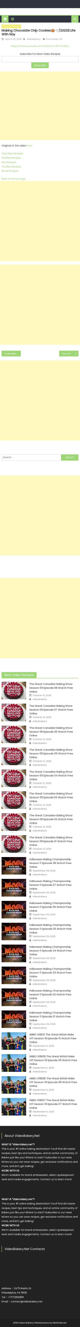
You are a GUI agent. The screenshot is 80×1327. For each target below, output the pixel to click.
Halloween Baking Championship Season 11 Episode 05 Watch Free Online (50, 928)
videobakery (33, 39)
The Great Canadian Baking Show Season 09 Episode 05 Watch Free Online (51, 753)
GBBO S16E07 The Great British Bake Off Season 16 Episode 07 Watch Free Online (53, 1104)
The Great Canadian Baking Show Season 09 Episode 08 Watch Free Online (51, 687)
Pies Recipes (9, 162)
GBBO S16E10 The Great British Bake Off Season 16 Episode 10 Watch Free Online (52, 1038)
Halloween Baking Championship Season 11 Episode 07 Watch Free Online (50, 885)
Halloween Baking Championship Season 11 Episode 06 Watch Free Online (50, 907)
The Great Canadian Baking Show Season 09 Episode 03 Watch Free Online (51, 797)
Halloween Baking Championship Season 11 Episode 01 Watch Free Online (50, 1016)
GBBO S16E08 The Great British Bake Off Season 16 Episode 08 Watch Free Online (53, 1082)
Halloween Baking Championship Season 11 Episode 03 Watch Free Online (50, 972)
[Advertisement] (40, 106)
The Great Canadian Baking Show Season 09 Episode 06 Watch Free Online (51, 731)
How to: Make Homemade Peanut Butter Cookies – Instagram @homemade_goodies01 (70, 353)
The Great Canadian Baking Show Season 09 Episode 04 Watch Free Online (51, 775)
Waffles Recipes (11, 157)
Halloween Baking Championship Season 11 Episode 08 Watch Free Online (50, 863)
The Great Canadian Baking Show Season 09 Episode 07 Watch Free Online (51, 709)
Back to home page (13, 178)
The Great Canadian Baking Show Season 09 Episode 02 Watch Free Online (51, 819)
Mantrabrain (60, 1322)
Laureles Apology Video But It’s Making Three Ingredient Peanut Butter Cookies (13, 353)
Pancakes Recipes (12, 153)
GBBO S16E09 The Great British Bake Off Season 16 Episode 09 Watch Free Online (53, 1060)
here (29, 145)
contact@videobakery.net (27, 1301)
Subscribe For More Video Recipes (40, 54)
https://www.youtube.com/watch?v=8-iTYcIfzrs (40, 46)
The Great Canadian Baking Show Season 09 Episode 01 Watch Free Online (50, 841)
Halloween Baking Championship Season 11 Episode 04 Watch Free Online (50, 950)
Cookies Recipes (11, 26)
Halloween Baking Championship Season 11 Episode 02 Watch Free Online (50, 994)
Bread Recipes (10, 171)
